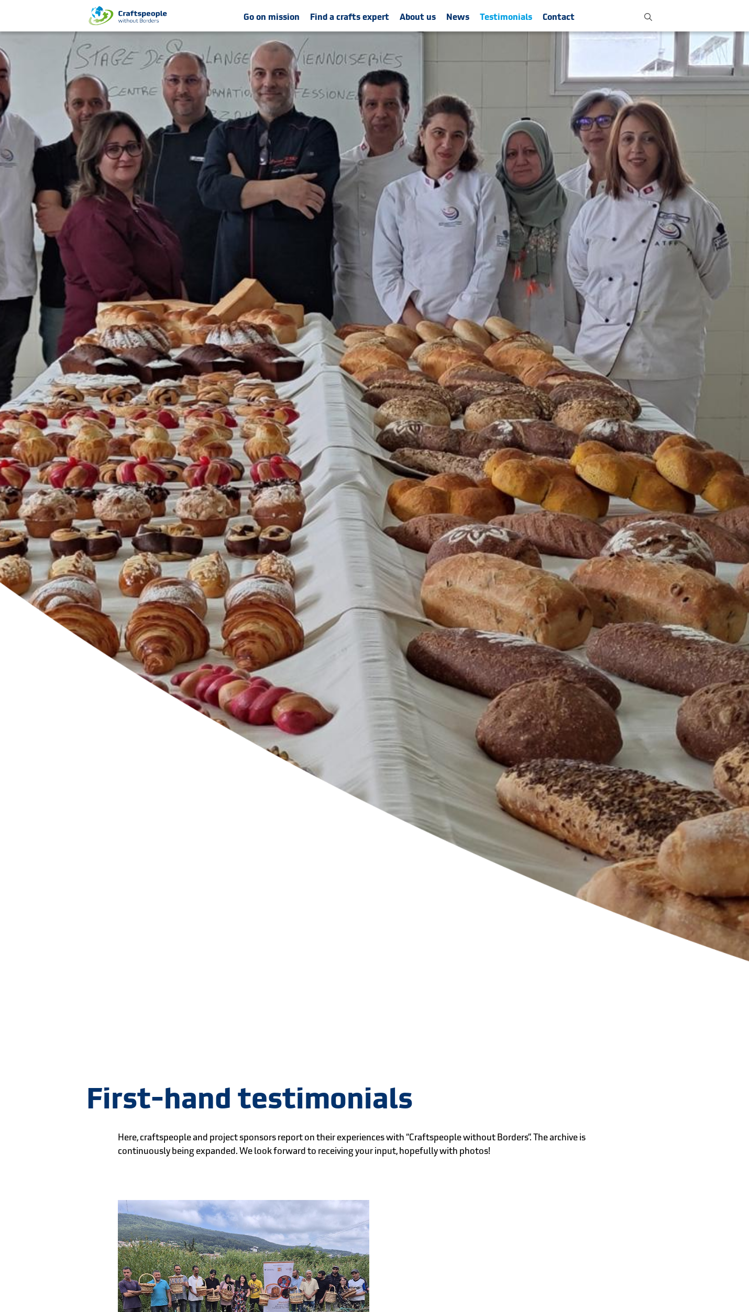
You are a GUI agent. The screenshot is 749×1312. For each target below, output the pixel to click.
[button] (648, 15)
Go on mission (272, 17)
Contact (559, 17)
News (457, 17)
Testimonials (506, 17)
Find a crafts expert (349, 17)
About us (418, 17)
